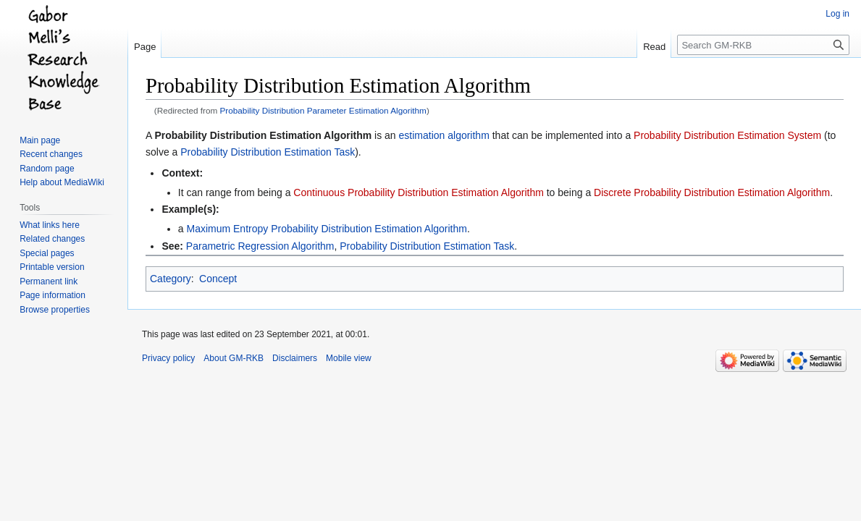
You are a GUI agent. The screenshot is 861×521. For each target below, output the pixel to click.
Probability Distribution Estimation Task (267, 152)
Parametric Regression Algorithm (260, 246)
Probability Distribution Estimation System (727, 135)
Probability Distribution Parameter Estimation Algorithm (323, 110)
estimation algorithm (444, 135)
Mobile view (348, 358)
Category (170, 278)
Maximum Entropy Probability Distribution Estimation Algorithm (326, 228)
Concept (218, 278)
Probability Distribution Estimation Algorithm (262, 135)
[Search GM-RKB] (763, 45)
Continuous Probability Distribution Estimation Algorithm (418, 192)
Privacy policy (168, 358)
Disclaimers (294, 358)
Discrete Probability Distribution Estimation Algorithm (712, 192)
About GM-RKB (233, 358)
